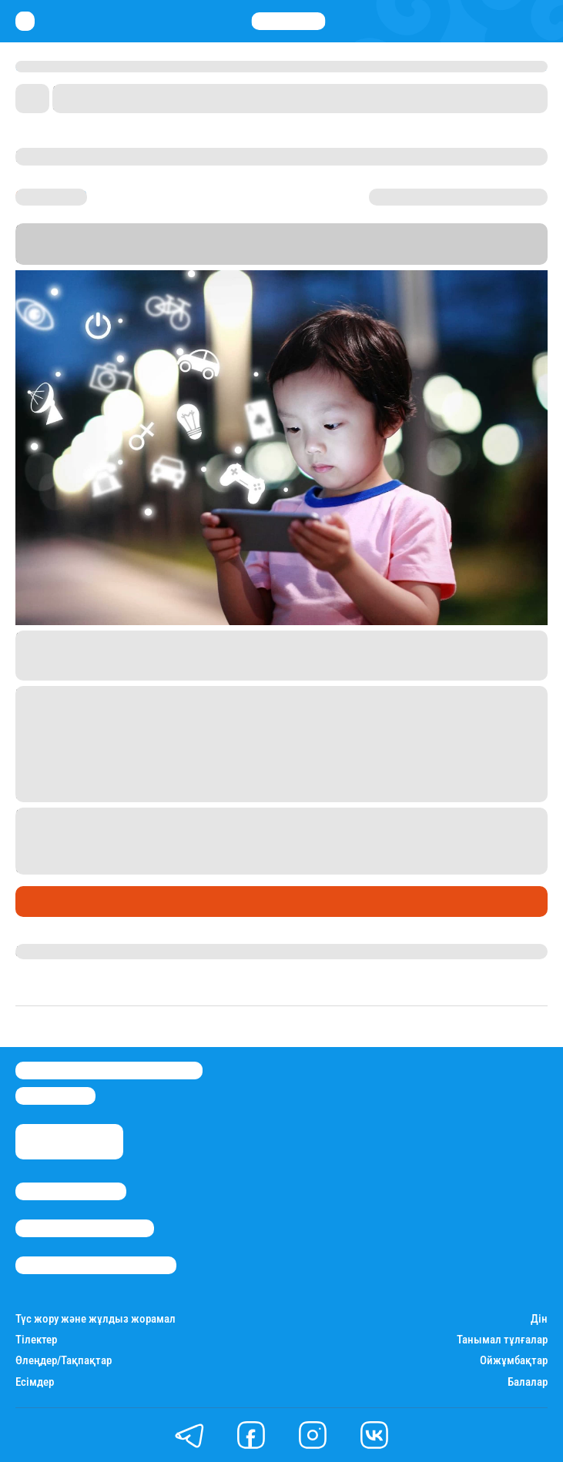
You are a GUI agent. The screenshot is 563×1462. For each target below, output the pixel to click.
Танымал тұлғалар (502, 1340)
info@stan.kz (55, 1096)
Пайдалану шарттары (95, 1265)
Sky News (147, 257)
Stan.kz (493, 244)
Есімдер (34, 1382)
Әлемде (42, 901)
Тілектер (36, 1340)
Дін (539, 1319)
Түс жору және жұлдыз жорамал (95, 1319)
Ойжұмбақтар (514, 1360)
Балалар (528, 1382)
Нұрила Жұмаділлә (69, 951)
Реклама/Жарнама (84, 1228)
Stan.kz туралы (70, 1191)
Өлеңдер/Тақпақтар (63, 1360)
